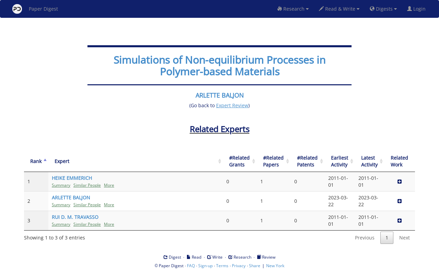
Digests (383, 8)
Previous (365, 237)
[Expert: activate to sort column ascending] (135, 161)
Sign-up (205, 266)
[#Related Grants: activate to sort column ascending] (240, 161)
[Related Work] (399, 161)
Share (254, 266)
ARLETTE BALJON (219, 95)
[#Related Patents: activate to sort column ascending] (308, 161)
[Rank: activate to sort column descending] (36, 161)
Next (404, 237)
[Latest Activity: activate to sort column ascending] (369, 161)
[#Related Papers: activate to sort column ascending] (274, 161)
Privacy (239, 266)
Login (417, 8)
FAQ (191, 266)
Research (293, 8)
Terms (222, 266)
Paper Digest (35, 9)
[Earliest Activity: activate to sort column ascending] (340, 161)
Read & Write (339, 8)
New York (275, 266)
